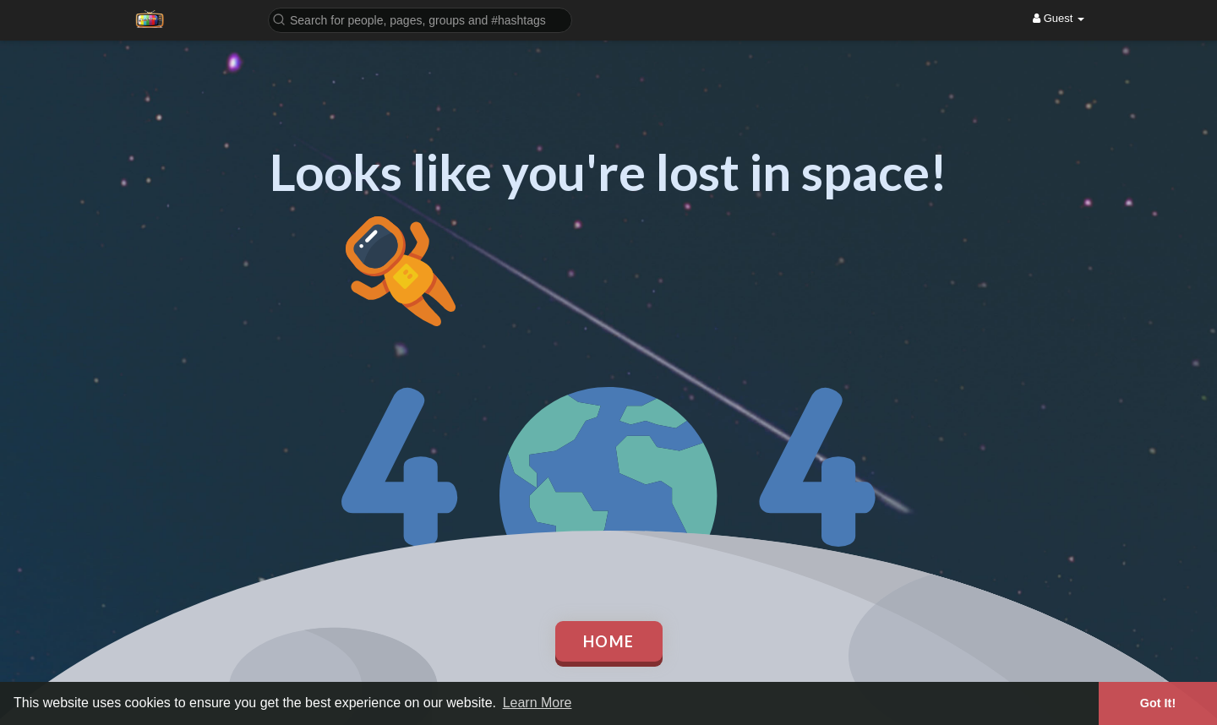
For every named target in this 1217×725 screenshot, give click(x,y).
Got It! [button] (1158, 703)
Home (609, 641)
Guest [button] (1058, 18)
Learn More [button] (537, 702)
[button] (420, 19)
